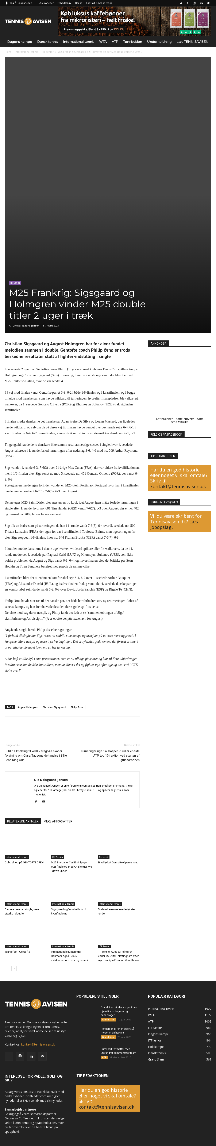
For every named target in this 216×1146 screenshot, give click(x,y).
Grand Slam (108, 1019)
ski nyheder (54, 1101)
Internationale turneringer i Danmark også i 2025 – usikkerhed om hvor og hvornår (70, 956)
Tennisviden (132, 42)
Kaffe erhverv (185, 419)
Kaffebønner (164, 419)
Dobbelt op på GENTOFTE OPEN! (24, 862)
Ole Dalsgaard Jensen (25, 325)
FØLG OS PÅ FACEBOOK (166, 434)
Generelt (103, 857)
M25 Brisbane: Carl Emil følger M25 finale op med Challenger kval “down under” (72, 866)
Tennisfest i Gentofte (17, 951)
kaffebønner (21, 1123)
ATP (115, 42)
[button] (181, 2)
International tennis (78, 42)
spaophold (12, 1132)
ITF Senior (48, 52)
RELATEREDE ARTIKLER (23, 821)
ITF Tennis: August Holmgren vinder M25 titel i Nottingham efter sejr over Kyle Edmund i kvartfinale (118, 956)
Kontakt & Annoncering (99, 3)
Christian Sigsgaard (54, 707)
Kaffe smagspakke (187, 420)
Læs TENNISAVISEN (192, 42)
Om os (78, 3)
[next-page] (14, 968)
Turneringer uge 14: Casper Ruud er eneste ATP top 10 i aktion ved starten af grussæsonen (110, 755)
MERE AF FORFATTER (58, 821)
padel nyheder (14, 1096)
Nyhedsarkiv (64, 3)
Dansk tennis (47, 42)
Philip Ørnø (77, 707)
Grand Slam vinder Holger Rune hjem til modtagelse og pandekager (119, 1011)
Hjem (8, 52)
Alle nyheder (46, 3)
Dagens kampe (19, 42)
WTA (103, 42)
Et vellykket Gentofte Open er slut (118, 862)
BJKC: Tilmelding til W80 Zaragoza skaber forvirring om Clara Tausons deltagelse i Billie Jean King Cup (36, 755)
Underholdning (159, 42)
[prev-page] (7, 968)
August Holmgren (28, 707)
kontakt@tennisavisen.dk (178, 486)
